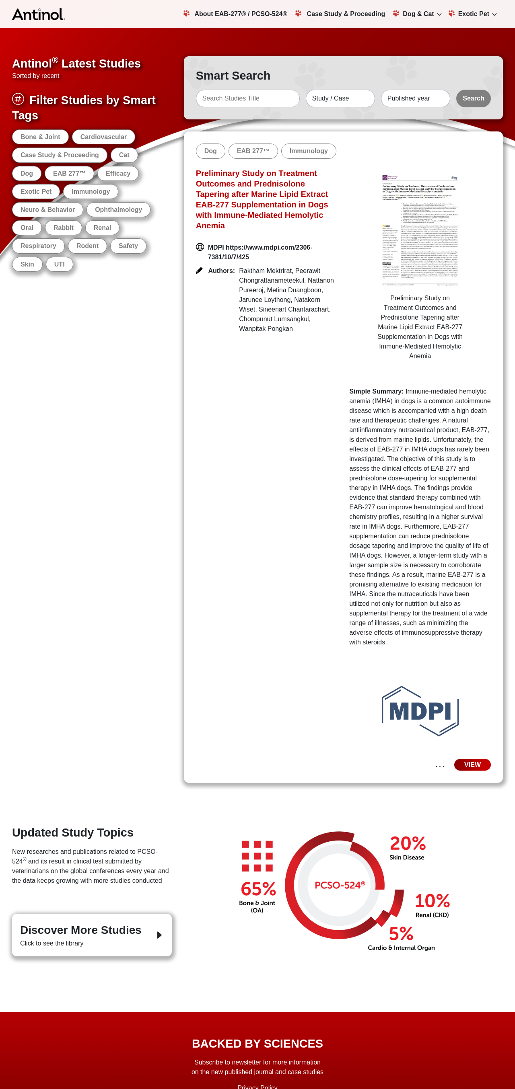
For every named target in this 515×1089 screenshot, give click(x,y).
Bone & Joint (40, 136)
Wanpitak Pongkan (266, 328)
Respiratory (38, 245)
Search (473, 98)
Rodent (87, 245)
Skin (27, 264)
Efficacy (118, 173)
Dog (27, 173)
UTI (59, 264)
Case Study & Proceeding (340, 13)
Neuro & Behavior (48, 209)
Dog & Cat (413, 13)
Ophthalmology (118, 209)
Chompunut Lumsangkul (274, 319)
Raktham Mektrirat (265, 270)
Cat (124, 155)
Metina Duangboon (294, 290)
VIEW (472, 764)
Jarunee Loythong (264, 299)
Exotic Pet (469, 13)
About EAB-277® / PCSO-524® (235, 13)
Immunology (91, 191)
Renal (102, 227)
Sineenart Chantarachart (294, 309)
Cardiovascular (103, 136)
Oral (27, 227)
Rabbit (64, 227)
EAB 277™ (69, 173)
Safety (128, 245)
